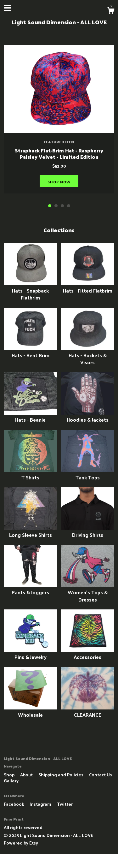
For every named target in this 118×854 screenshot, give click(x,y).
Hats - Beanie (30, 416)
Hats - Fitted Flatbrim (88, 287)
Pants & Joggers (30, 589)
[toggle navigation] (7, 8)
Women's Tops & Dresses (88, 592)
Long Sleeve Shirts (30, 531)
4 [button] (68, 205)
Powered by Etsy (21, 843)
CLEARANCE (88, 711)
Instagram (41, 804)
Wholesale (30, 711)
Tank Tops (88, 474)
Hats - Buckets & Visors (88, 355)
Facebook (14, 804)
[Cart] (110, 11)
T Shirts (30, 474)
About (27, 775)
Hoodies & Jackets (88, 416)
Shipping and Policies (61, 775)
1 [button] (49, 205)
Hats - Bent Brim (30, 351)
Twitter (65, 804)
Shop (9, 775)
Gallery (11, 781)
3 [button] (62, 205)
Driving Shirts (88, 531)
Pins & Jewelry (30, 653)
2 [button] (56, 205)
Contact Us (100, 775)
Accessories (88, 653)
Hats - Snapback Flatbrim (30, 290)
